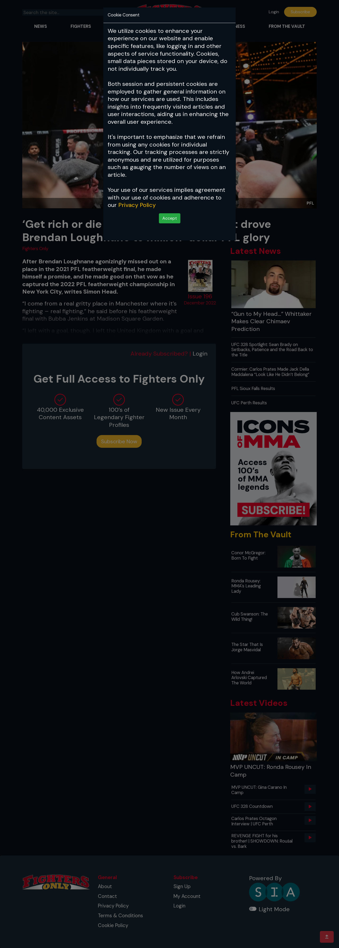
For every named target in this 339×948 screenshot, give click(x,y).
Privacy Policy (137, 205)
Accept (169, 218)
